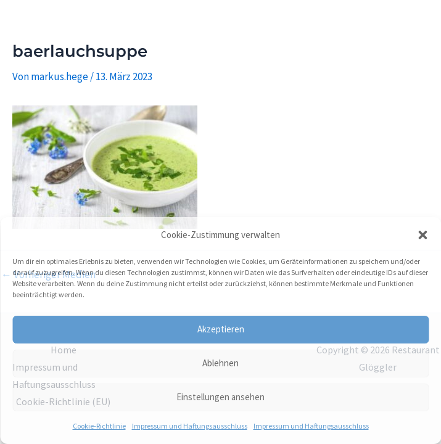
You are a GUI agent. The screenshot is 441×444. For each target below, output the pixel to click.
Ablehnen (220, 363)
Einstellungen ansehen (220, 397)
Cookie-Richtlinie (99, 425)
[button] (422, 235)
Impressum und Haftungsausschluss (189, 425)
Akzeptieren (220, 329)
